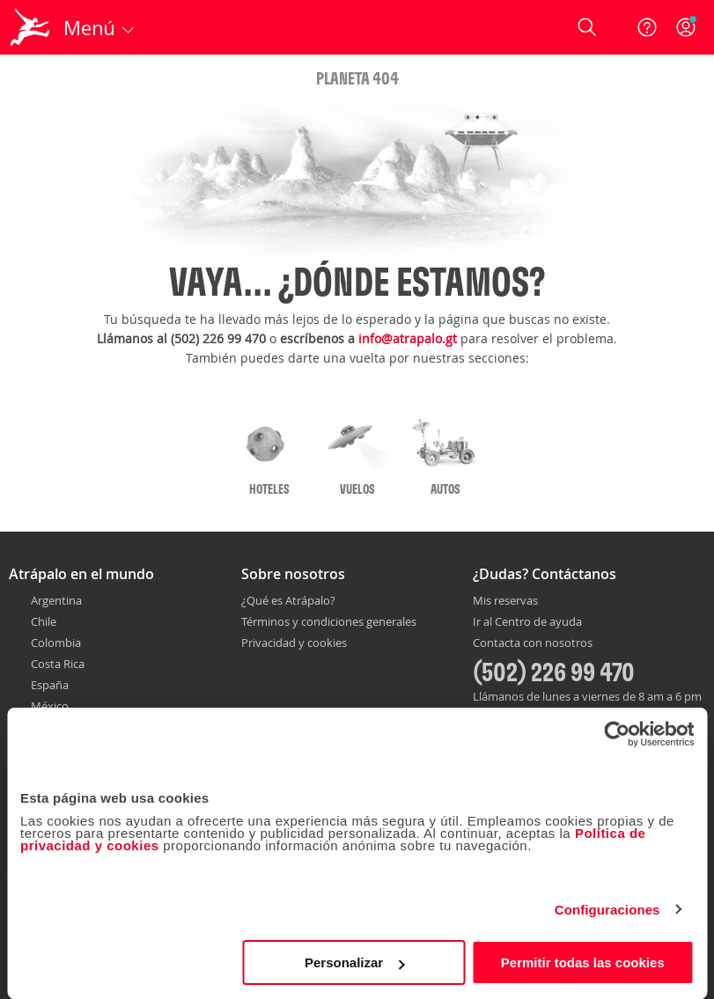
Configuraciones (607, 909)
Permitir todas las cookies (583, 962)
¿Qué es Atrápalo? (288, 600)
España (50, 685)
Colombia (56, 642)
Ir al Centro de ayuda (527, 622)
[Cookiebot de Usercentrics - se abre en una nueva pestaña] (617, 734)
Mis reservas (505, 601)
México (50, 706)
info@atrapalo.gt (407, 338)
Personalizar (354, 962)
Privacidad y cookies (294, 642)
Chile (43, 621)
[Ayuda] (647, 27)
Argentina (56, 600)
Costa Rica (58, 664)
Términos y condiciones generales (328, 621)
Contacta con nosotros (533, 643)
